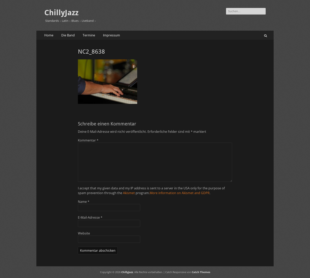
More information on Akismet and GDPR (180, 193)
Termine (89, 35)
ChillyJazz (61, 12)
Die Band (68, 35)
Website (84, 233)
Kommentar (88, 140)
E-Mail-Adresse (90, 217)
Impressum (111, 35)
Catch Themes (201, 272)
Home (48, 35)
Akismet (129, 193)
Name (83, 201)
